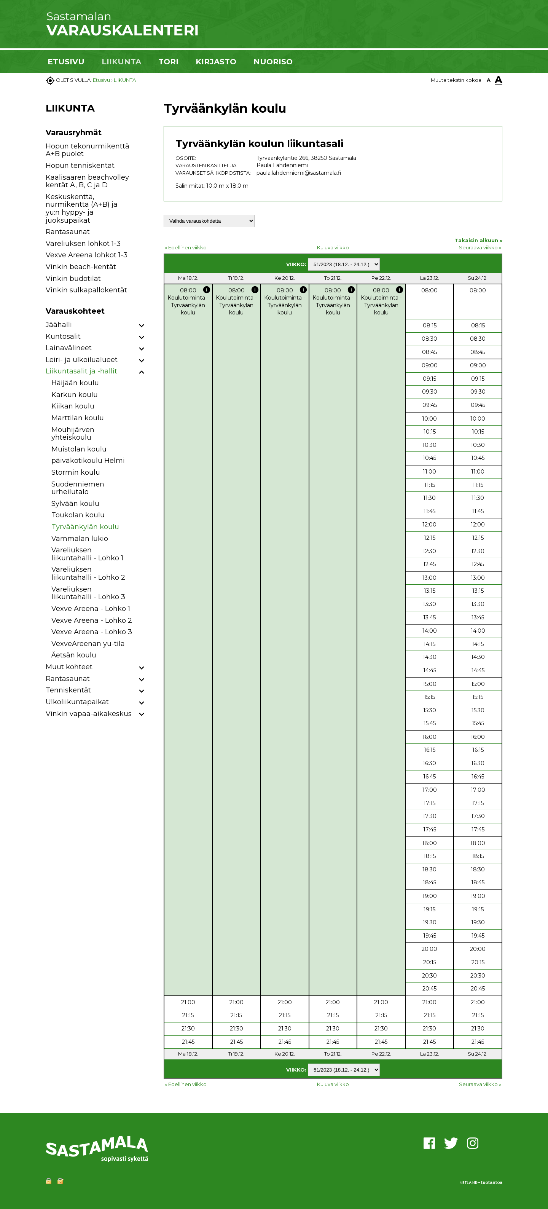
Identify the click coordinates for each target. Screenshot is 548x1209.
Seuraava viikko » (480, 247)
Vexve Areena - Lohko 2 (91, 620)
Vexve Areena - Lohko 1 (90, 608)
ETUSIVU (66, 61)
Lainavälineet (69, 348)
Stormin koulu (75, 472)
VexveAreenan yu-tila (88, 644)
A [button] (489, 80)
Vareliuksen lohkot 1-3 (83, 243)
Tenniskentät (68, 690)
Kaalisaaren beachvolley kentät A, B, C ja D (87, 181)
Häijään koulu (75, 383)
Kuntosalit (63, 336)
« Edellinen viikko (186, 247)
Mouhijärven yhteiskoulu (72, 434)
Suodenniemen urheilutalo (77, 488)
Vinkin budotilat (73, 278)
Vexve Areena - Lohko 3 (91, 632)
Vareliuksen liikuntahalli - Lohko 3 (88, 593)
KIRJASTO (216, 61)
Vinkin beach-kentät (81, 267)
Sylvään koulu (75, 503)
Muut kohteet (69, 667)
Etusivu (101, 80)
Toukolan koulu (78, 515)
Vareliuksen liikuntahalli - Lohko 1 (87, 554)
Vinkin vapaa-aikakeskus (89, 714)
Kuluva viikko (333, 247)
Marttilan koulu (77, 418)
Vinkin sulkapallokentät (86, 290)
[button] (142, 326)
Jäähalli (59, 325)
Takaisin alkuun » (478, 240)
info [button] (206, 290)
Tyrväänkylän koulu (85, 527)
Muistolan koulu (79, 449)
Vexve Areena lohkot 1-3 (86, 255)
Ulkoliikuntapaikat (77, 702)
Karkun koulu (74, 395)
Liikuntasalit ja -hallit (81, 371)
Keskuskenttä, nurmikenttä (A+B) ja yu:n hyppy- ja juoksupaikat (82, 209)
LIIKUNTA (121, 61)
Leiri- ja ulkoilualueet (82, 360)
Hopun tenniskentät (80, 165)
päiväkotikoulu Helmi (88, 460)
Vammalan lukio (79, 538)
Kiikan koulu (72, 406)
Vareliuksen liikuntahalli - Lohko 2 (88, 573)
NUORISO (273, 61)
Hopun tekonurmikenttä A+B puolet (87, 150)
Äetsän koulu (73, 655)
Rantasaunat (68, 232)
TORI (168, 61)
